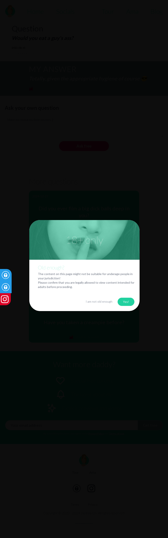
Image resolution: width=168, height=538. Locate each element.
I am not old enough (99, 301)
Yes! (126, 302)
